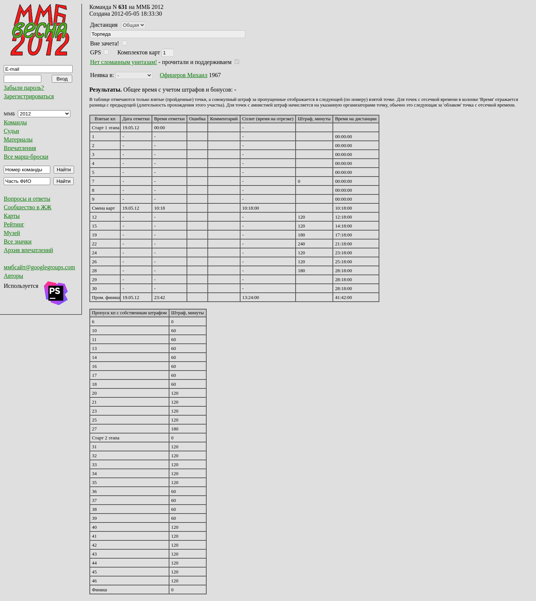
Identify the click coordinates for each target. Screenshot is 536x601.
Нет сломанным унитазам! (123, 62)
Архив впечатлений (28, 250)
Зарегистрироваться (29, 96)
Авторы (13, 276)
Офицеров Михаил (183, 75)
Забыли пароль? (24, 88)
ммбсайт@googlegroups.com (39, 267)
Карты (12, 216)
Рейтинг (14, 224)
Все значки (18, 241)
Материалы (18, 139)
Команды (15, 122)
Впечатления (20, 148)
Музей (12, 233)
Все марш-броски (26, 156)
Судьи (11, 131)
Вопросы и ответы (27, 198)
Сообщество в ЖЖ (27, 207)
